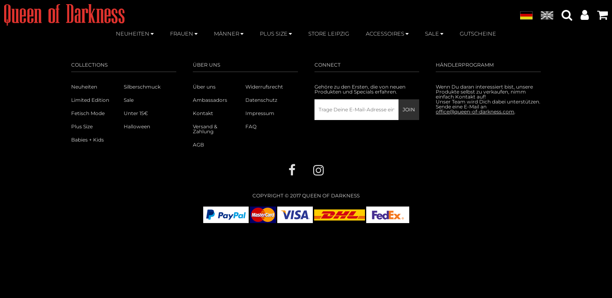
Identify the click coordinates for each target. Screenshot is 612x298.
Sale (129, 100)
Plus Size (82, 126)
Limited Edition (90, 100)
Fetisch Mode (88, 113)
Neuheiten (84, 86)
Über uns (204, 86)
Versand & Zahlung (205, 129)
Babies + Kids (87, 139)
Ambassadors (210, 100)
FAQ (251, 126)
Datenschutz (261, 100)
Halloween (137, 126)
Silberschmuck (142, 86)
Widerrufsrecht (264, 86)
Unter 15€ (136, 113)
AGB (198, 144)
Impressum (259, 113)
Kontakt (203, 113)
